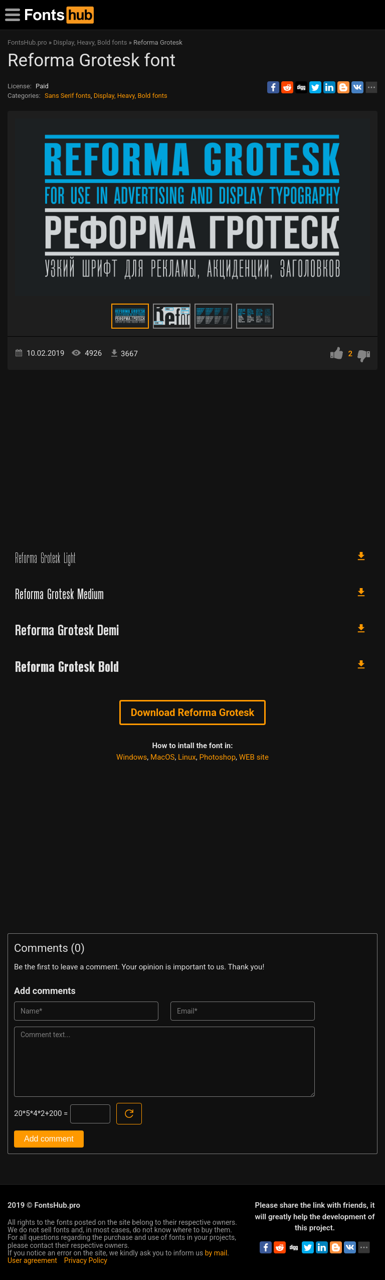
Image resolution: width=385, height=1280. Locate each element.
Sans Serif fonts (68, 95)
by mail (216, 1253)
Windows (131, 757)
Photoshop (218, 757)
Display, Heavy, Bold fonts (130, 95)
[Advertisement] (192, 455)
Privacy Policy (85, 1260)
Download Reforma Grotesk (193, 712)
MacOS (162, 757)
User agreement (32, 1260)
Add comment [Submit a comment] (49, 1138)
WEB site (254, 757)
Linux (187, 757)
